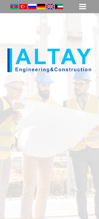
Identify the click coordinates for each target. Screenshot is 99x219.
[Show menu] (82, 6)
